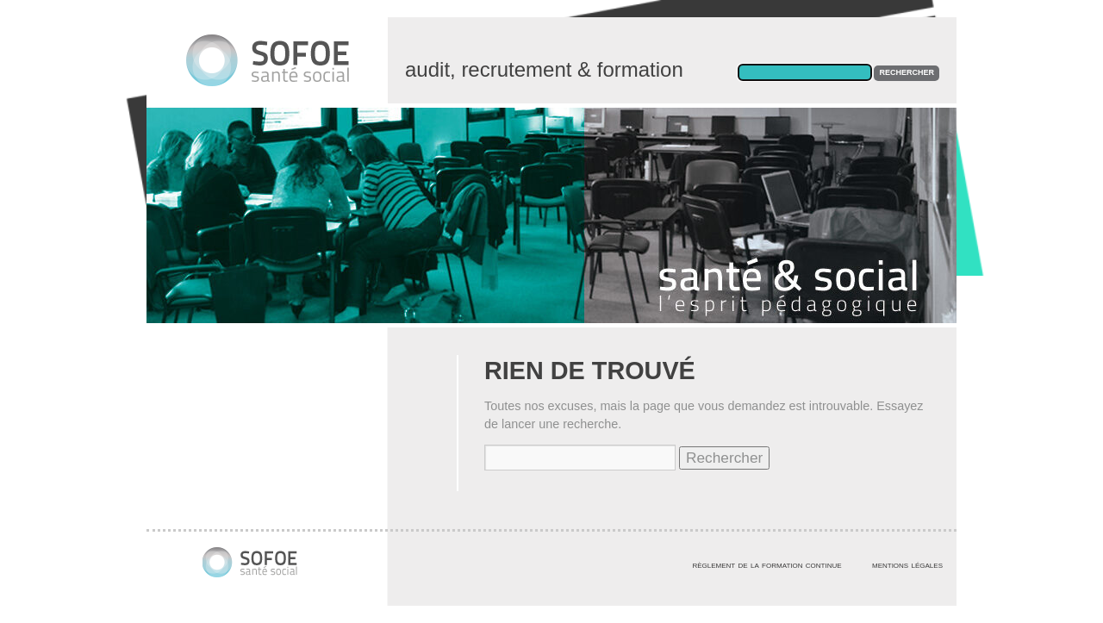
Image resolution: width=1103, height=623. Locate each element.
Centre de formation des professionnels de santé (284, 68)
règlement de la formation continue (766, 564)
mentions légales (907, 564)
